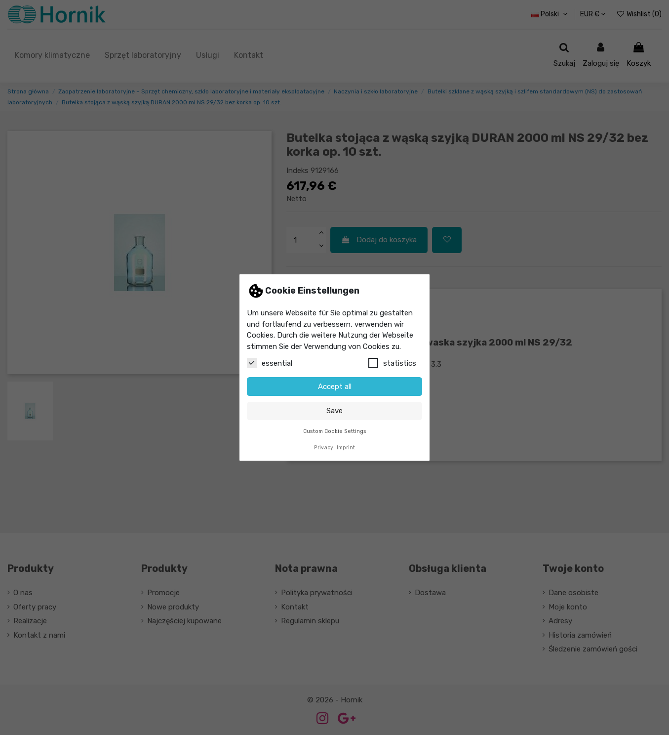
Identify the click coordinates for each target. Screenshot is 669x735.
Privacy (323, 447)
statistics (392, 363)
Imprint (346, 447)
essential (269, 363)
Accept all (335, 386)
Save (334, 410)
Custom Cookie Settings (334, 431)
